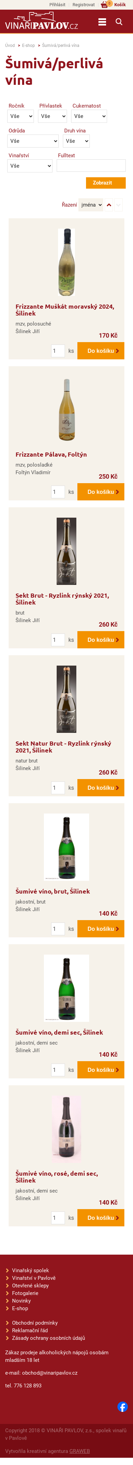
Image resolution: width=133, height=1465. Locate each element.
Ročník (17, 106)
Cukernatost (87, 106)
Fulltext (66, 155)
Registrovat (84, 4)
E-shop (28, 45)
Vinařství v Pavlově (34, 1278)
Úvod (10, 45)
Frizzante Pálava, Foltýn (51, 454)
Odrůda (17, 131)
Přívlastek (50, 106)
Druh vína (75, 131)
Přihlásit (57, 4)
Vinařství (19, 155)
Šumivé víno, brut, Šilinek (53, 891)
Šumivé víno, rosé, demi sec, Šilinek (57, 1176)
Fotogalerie (25, 1293)
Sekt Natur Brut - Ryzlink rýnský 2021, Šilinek (63, 746)
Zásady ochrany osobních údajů (48, 1338)
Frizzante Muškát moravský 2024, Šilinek (65, 309)
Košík (116, 4)
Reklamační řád (30, 1330)
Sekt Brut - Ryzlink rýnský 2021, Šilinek (62, 598)
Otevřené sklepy (30, 1286)
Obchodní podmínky (35, 1323)
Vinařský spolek (30, 1270)
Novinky (21, 1301)
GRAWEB (79, 1451)
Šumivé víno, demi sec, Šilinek (59, 1032)
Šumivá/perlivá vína (60, 45)
